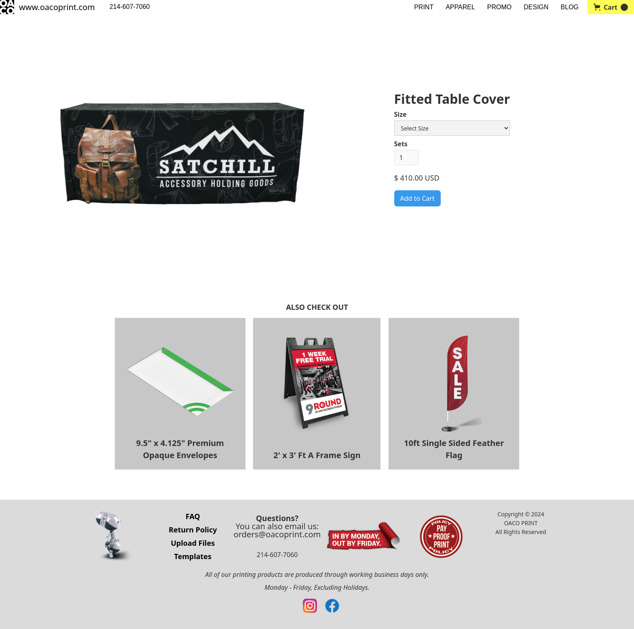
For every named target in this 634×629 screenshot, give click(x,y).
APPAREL (460, 7)
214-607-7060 (130, 6)
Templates (193, 556)
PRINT (423, 7)
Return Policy (193, 529)
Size (400, 114)
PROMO (499, 7)
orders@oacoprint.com (277, 534)
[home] (47, 7)
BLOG (570, 7)
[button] (611, 7)
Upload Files (193, 543)
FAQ (193, 516)
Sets (401, 144)
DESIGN (536, 7)
